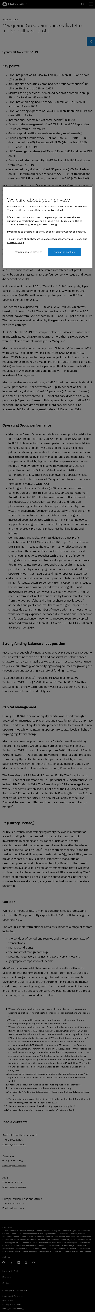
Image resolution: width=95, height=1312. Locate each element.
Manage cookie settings (28, 252)
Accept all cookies (64, 252)
